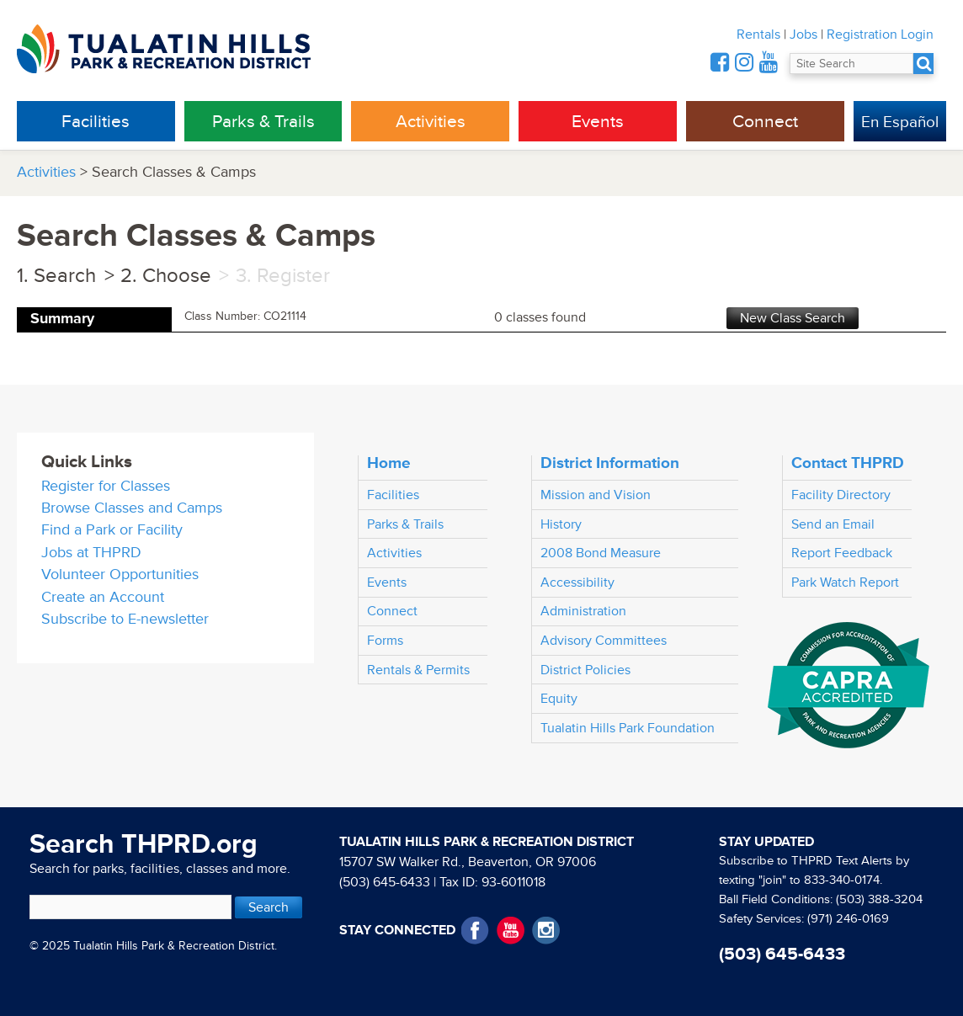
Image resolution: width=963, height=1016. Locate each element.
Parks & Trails (263, 121)
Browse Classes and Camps (131, 508)
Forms (385, 640)
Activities (431, 121)
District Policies (585, 670)
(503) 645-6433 (384, 882)
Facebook (475, 930)
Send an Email (833, 524)
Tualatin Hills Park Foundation (627, 728)
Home (389, 463)
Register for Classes (105, 486)
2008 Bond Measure (600, 553)
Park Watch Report (845, 582)
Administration (583, 611)
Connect (765, 121)
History (561, 524)
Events (598, 121)
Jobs (803, 34)
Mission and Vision (595, 495)
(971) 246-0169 (848, 919)
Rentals (758, 34)
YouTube (510, 930)
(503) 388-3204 (879, 899)
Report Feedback (841, 553)
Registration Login (880, 34)
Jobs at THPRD (91, 552)
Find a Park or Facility (112, 530)
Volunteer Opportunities (120, 574)
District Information (609, 463)
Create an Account (102, 597)
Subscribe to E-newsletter (125, 619)
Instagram (546, 930)
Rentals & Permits (418, 670)
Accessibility (577, 582)
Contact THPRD (847, 463)
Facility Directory (841, 495)
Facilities (95, 121)
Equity (558, 698)
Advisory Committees (603, 640)
